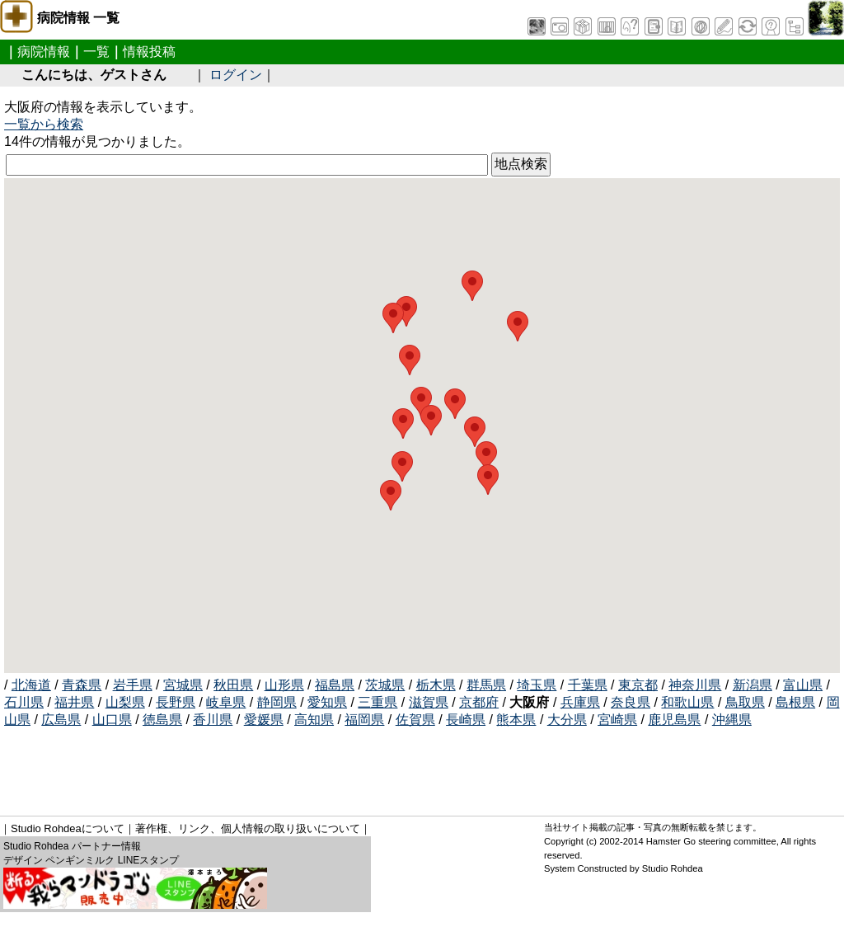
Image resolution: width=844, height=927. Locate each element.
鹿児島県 (674, 720)
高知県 (314, 720)
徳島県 (162, 720)
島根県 (795, 702)
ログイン (235, 75)
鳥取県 (745, 702)
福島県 (334, 685)
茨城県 (385, 685)
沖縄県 (732, 720)
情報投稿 (149, 52)
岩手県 (132, 685)
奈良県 (630, 702)
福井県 (74, 702)
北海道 (31, 685)
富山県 (803, 685)
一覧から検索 (43, 124)
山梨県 (125, 702)
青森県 (81, 685)
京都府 (479, 702)
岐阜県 (226, 702)
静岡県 (277, 702)
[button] (517, 326)
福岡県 (364, 720)
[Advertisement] (304, 766)
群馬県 (486, 685)
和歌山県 (687, 702)
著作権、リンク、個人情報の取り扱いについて (247, 828)
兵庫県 (580, 702)
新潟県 (752, 685)
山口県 (112, 720)
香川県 (212, 720)
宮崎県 (617, 720)
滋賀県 (428, 702)
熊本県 (516, 720)
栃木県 (436, 685)
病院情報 (43, 52)
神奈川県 (694, 685)
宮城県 (183, 685)
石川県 (24, 702)
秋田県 (233, 685)
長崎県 (465, 720)
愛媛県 (264, 720)
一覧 (96, 52)
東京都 (638, 685)
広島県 (61, 720)
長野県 (175, 702)
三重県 (377, 702)
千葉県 (587, 685)
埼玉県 (536, 685)
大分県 (567, 720)
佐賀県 (415, 720)
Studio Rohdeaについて (67, 828)
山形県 (284, 685)
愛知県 (327, 702)
